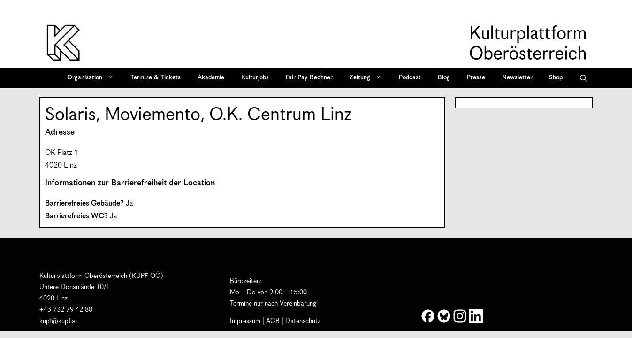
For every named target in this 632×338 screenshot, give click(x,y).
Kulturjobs (255, 77)
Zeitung (369, 78)
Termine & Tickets (155, 77)
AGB (273, 321)
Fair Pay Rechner (309, 77)
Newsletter (517, 77)
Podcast (410, 77)
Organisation (93, 78)
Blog (444, 77)
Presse (476, 77)
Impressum (245, 321)
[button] (583, 78)
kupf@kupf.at (58, 321)
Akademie (211, 77)
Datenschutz (302, 321)
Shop (556, 77)
